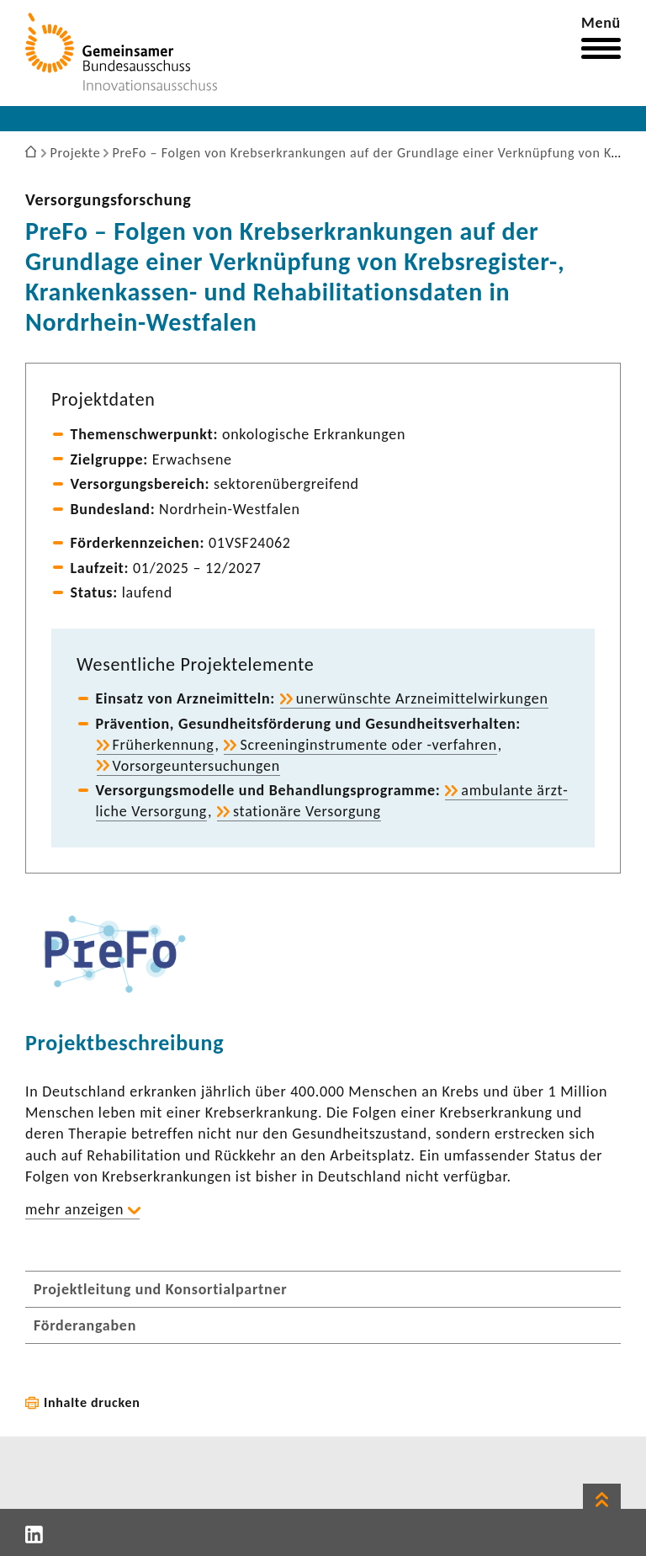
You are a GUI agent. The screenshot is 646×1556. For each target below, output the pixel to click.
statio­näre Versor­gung (307, 811)
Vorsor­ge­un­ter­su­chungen (196, 766)
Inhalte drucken (92, 1402)
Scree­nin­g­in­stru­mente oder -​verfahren (368, 745)
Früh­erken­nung (163, 745)
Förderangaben (85, 1325)
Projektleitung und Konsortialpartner (160, 1289)
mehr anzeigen (74, 1209)
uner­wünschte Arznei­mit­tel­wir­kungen (422, 698)
